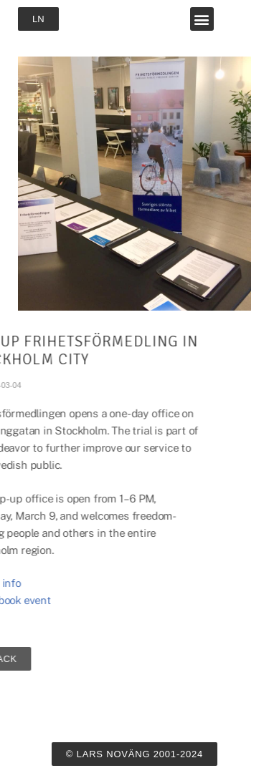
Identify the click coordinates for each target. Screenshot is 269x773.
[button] (202, 19)
